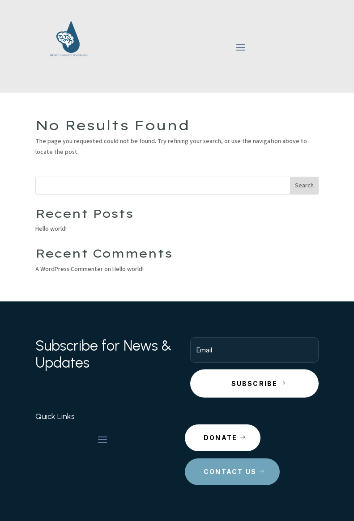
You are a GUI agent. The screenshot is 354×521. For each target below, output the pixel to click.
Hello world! (51, 228)
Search (304, 185)
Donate (220, 437)
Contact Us (230, 471)
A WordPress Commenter (69, 269)
